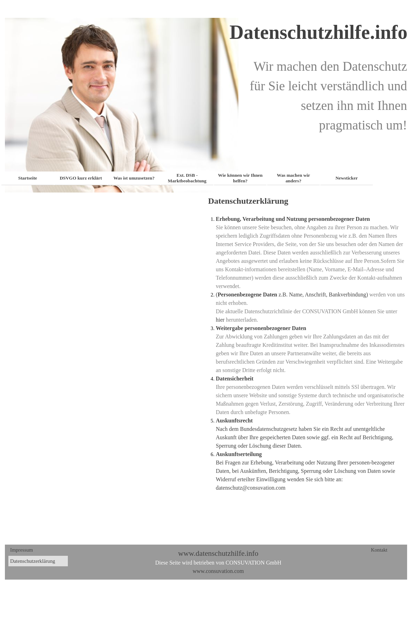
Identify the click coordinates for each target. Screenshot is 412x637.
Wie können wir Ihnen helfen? (240, 178)
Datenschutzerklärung (32, 561)
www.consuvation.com (218, 571)
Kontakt (379, 550)
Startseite (27, 178)
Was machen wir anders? (293, 178)
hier (220, 320)
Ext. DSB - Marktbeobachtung (187, 178)
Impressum (21, 550)
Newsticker (346, 178)
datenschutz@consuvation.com (250, 488)
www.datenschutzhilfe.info (218, 553)
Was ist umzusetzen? (134, 178)
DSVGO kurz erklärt (81, 178)
